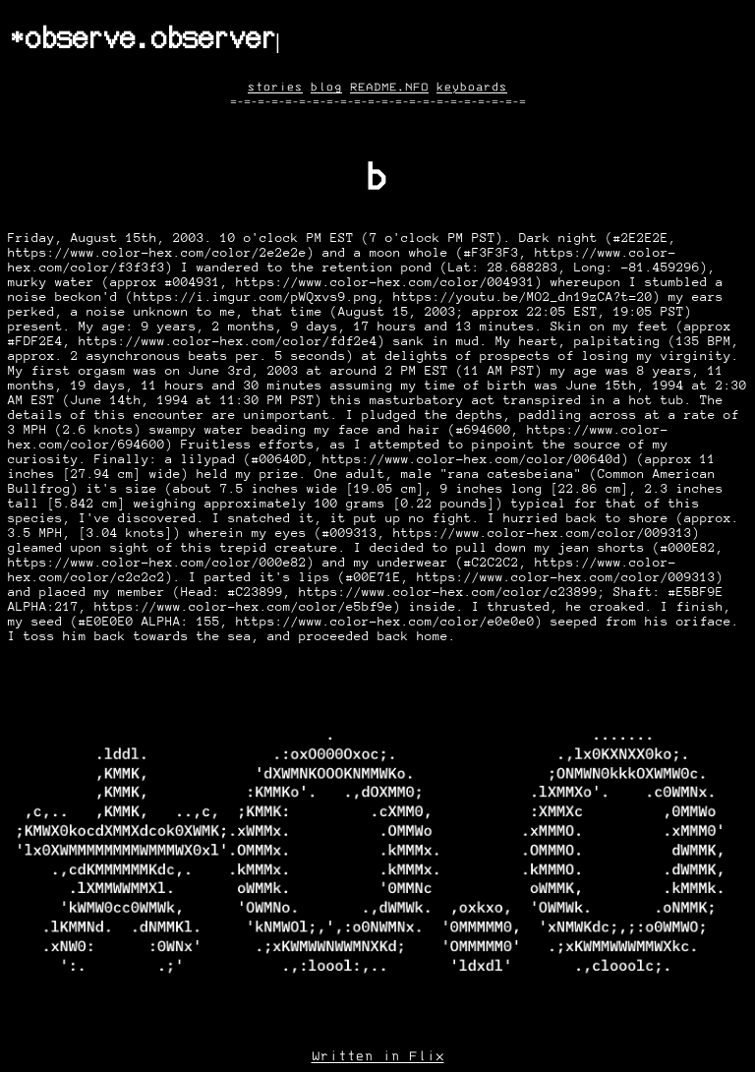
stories (275, 87)
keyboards (471, 87)
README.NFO (389, 87)
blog (326, 87)
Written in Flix (378, 1056)
